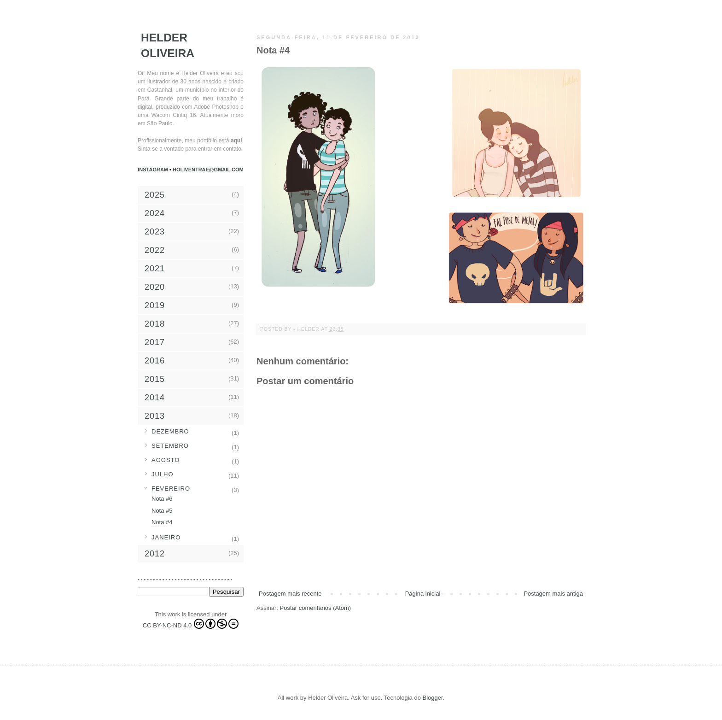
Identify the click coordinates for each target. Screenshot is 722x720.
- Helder (307, 329)
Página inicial (423, 593)
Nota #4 (162, 522)
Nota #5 (162, 510)
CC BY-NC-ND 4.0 (191, 624)
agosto (165, 460)
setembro (170, 445)
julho (162, 474)
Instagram (153, 169)
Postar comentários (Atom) (315, 607)
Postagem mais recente (290, 593)
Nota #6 (162, 498)
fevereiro (170, 488)
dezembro (170, 431)
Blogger (433, 697)
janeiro (165, 537)
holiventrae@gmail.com (208, 169)
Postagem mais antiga (553, 593)
